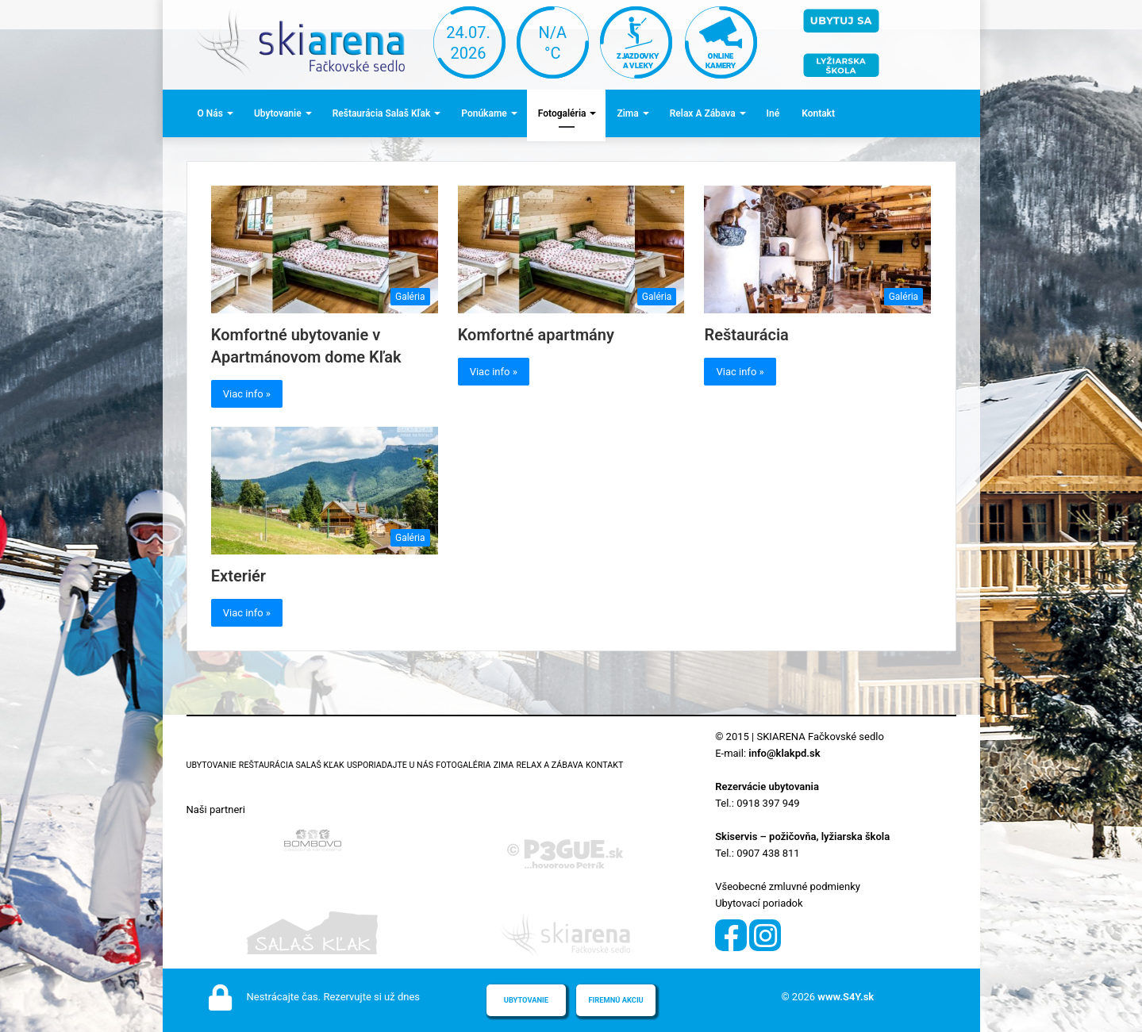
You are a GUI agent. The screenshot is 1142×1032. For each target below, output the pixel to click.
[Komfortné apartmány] (571, 249)
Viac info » (247, 394)
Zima (627, 113)
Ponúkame (483, 113)
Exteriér (238, 575)
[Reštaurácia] (817, 249)
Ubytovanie (278, 113)
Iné (773, 113)
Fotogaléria (562, 113)
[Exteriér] (324, 490)
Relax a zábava (703, 113)
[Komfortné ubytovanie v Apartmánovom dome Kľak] (324, 249)
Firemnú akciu (615, 1000)
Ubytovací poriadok (758, 903)
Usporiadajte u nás (390, 765)
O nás (210, 113)
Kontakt (818, 113)
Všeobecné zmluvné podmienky (787, 886)
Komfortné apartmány (536, 334)
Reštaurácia (746, 334)
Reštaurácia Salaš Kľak (382, 113)
